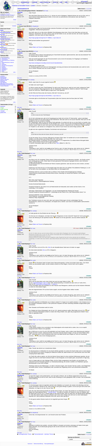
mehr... (14, 72)
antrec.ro (55, 284)
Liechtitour (2, 76)
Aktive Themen (44, 2)
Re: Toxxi (46, 10)
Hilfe (61, 2)
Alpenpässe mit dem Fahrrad (6, 83)
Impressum (30, 443)
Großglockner (5, 68)
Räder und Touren (38, 47)
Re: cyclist (33, 260)
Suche (55, 2)
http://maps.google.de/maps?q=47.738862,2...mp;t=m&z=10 (45, 37)
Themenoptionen (23, 8)
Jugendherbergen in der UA (40, 282)
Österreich (4, 70)
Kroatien (3, 66)
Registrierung (25, 2)
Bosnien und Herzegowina (7, 65)
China (3, 63)
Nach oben (19, 24)
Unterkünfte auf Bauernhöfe (43, 284)
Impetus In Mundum (4, 79)
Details (14, 19)
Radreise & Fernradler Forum (20, 5)
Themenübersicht (37, 434)
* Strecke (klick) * (52, 392)
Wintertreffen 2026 (6, 58)
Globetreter (2, 81)
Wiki (66, 2)
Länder (33, 5)
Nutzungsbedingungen (49, 443)
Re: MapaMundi (34, 26)
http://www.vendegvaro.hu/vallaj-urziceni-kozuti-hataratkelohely (45, 63)
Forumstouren (5, 59)
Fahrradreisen (3, 78)
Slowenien (4, 67)
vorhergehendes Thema (24, 434)
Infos (43, 250)
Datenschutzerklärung (38, 443)
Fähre (57, 143)
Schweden (4, 64)
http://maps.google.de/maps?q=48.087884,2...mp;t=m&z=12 (45, 95)
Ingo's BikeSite (3, 82)
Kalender (34, 2)
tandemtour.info (3, 80)
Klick (49, 247)
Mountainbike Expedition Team (6, 84)
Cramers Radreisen (4, 85)
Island (3, 71)
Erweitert (14, 25)
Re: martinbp (31, 79)
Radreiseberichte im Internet (8, 62)
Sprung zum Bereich (74, 437)
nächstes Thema (49, 434)
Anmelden (84, 1)
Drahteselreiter (3, 77)
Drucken (88, 24)
